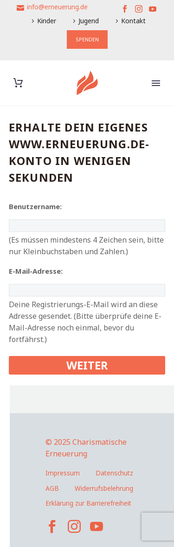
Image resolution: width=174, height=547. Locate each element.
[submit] (87, 365)
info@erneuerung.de (57, 6)
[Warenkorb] (18, 83)
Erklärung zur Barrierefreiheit (88, 503)
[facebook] (51, 526)
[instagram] (74, 526)
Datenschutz (114, 472)
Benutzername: (35, 206)
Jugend (88, 20)
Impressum (62, 472)
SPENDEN (87, 39)
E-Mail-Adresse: (36, 271)
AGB (52, 488)
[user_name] (87, 225)
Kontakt (133, 20)
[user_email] (87, 290)
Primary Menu (156, 83)
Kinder (46, 20)
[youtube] (96, 526)
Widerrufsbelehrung (104, 488)
